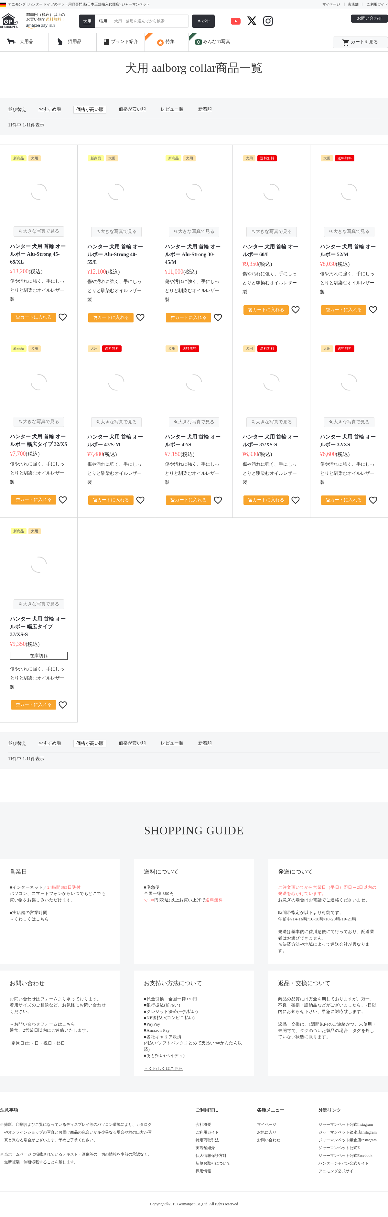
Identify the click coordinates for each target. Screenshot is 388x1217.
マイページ (331, 4)
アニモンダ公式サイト (337, 1171)
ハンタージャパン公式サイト (343, 1163)
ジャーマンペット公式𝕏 (339, 1148)
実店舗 (353, 4)
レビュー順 (172, 109)
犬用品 (26, 41)
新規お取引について (213, 1163)
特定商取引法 (207, 1140)
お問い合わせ (369, 18)
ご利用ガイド (377, 4)
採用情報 (203, 1171)
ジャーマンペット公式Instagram (345, 1124)
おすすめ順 (49, 109)
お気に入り (266, 1132)
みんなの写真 (212, 42)
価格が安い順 (132, 109)
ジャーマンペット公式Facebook (345, 1155)
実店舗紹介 (205, 1148)
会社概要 (203, 1124)
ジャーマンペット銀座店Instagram (347, 1132)
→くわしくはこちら (29, 919)
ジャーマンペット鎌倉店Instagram (347, 1140)
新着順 (205, 109)
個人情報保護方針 (211, 1155)
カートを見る (360, 43)
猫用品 (74, 41)
